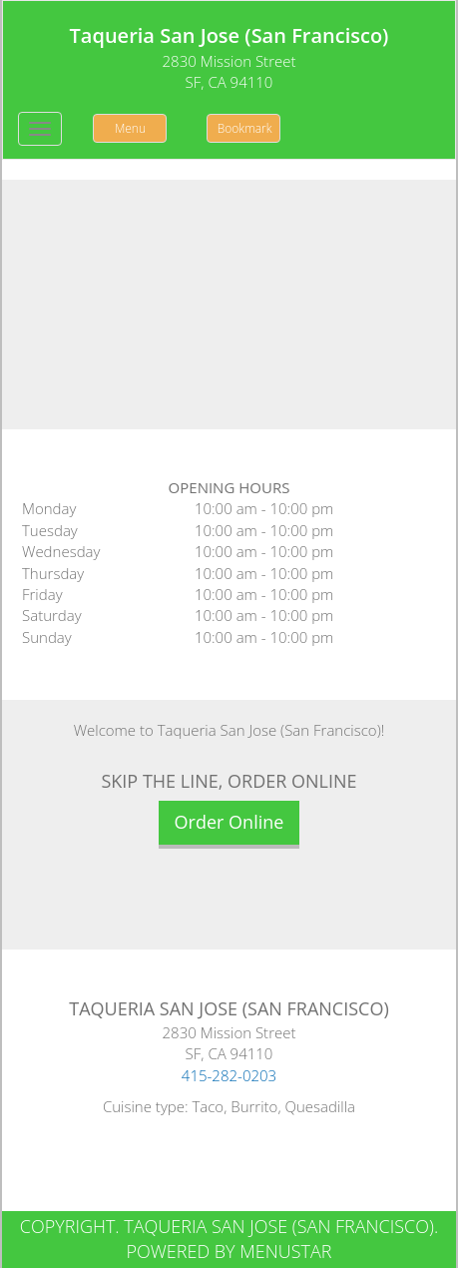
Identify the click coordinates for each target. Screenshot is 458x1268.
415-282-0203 (229, 1075)
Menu (130, 128)
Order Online (229, 822)
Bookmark (245, 128)
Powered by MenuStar (229, 1251)
